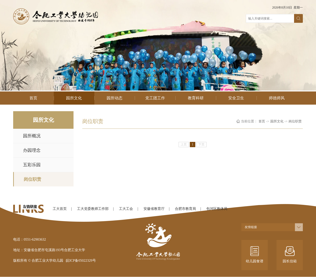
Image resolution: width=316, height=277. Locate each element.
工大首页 (60, 209)
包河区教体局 (216, 209)
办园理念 (32, 150)
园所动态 (114, 98)
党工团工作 (155, 98)
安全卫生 (236, 98)
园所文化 (74, 98)
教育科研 (196, 98)
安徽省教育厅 (154, 209)
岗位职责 (32, 179)
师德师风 (277, 98)
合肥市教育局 (185, 209)
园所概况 (32, 135)
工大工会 (126, 209)
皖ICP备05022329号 (81, 260)
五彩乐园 (32, 164)
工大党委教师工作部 (93, 209)
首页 (33, 98)
